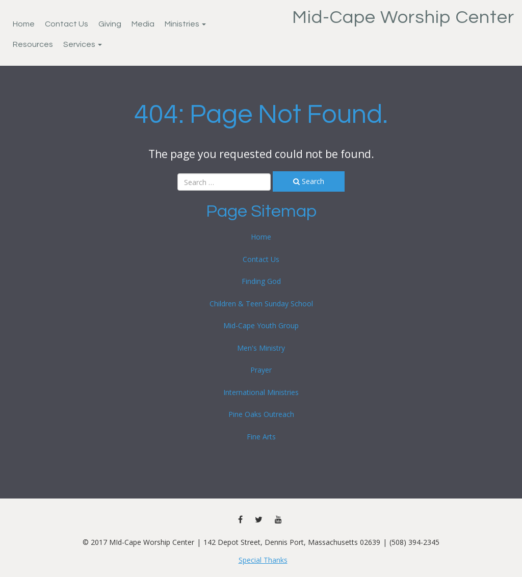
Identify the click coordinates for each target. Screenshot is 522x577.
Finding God (261, 281)
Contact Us (66, 24)
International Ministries (261, 392)
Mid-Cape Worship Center (403, 17)
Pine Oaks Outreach (261, 414)
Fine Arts (261, 436)
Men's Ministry (261, 348)
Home (24, 24)
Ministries (185, 24)
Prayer (261, 370)
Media (143, 24)
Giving (109, 24)
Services (82, 44)
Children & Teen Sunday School (261, 303)
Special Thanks (263, 560)
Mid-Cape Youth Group (261, 325)
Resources (33, 44)
